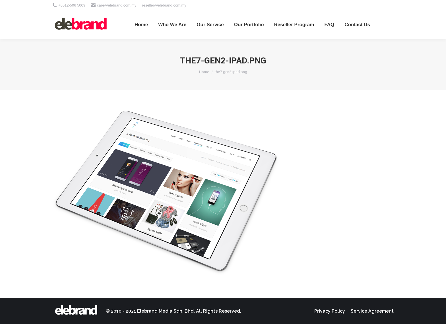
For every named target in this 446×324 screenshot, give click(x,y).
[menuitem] (141, 24)
